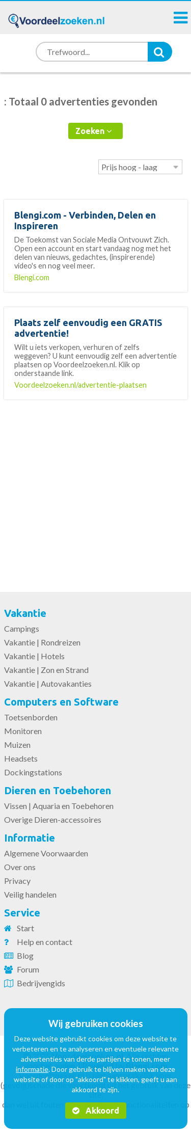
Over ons (20, 867)
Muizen (17, 744)
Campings (21, 628)
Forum (28, 969)
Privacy (17, 880)
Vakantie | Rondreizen (42, 642)
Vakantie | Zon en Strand (46, 669)
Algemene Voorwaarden (46, 853)
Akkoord (95, 1110)
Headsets (21, 758)
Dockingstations (33, 772)
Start (25, 928)
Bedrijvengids (41, 983)
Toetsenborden (31, 717)
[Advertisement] (95, 489)
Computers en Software (61, 702)
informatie (32, 1069)
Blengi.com (31, 277)
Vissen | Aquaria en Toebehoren (59, 806)
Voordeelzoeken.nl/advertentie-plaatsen (80, 385)
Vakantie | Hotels (34, 656)
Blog (25, 955)
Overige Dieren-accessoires (52, 819)
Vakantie (25, 613)
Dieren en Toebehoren (57, 790)
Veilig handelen (30, 894)
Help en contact (44, 942)
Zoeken (93, 131)
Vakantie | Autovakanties (48, 683)
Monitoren (23, 731)
